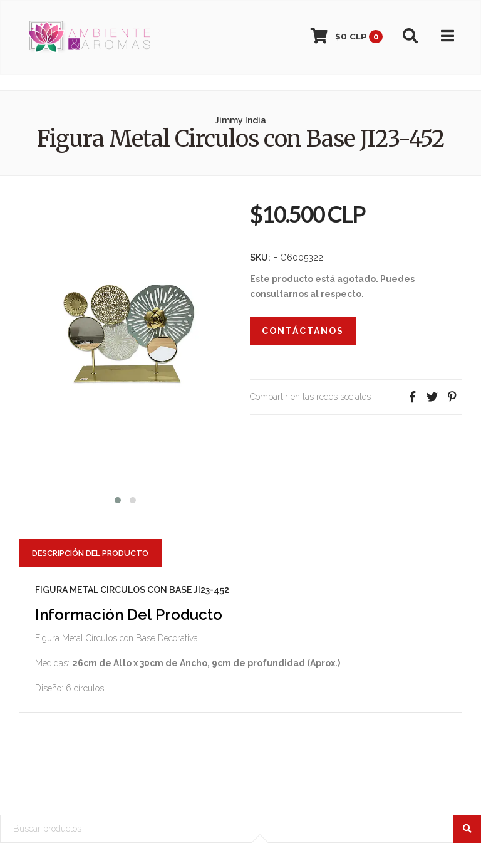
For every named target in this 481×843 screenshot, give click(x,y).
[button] (117, 498)
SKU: (260, 257)
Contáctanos (303, 331)
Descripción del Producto (90, 553)
